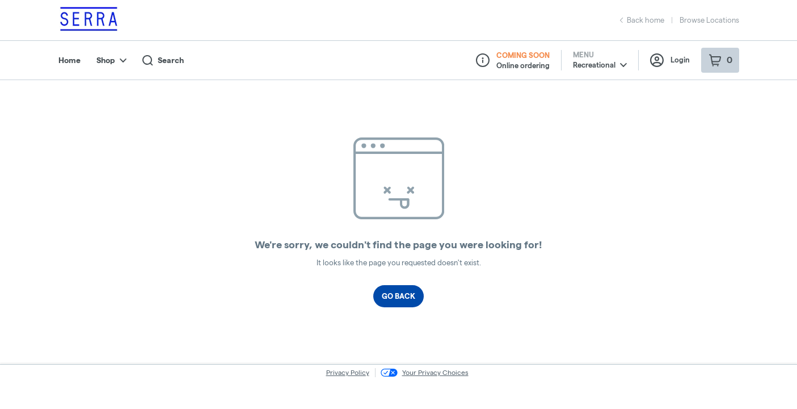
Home (69, 60)
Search (163, 60)
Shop (111, 60)
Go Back (398, 296)
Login (670, 60)
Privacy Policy (347, 372)
